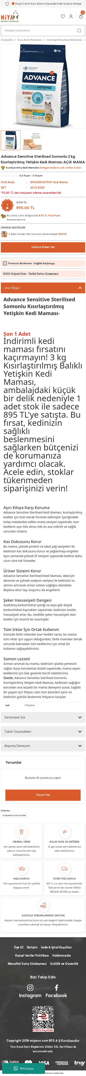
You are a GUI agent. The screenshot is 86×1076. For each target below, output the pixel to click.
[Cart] (81, 16)
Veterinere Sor (14, 717)
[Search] (43, 30)
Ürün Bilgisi (12, 288)
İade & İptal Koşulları (56, 947)
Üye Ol (18, 947)
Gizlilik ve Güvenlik (64, 964)
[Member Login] (71, 16)
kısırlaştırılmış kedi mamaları (14, 815)
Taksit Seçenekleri (17, 732)
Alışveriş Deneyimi (17, 746)
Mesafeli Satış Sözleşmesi (27, 964)
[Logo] (12, 16)
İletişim (32, 947)
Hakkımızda (61, 955)
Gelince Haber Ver (43, 247)
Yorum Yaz (43, 794)
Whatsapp (23, 1068)
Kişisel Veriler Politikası (32, 955)
